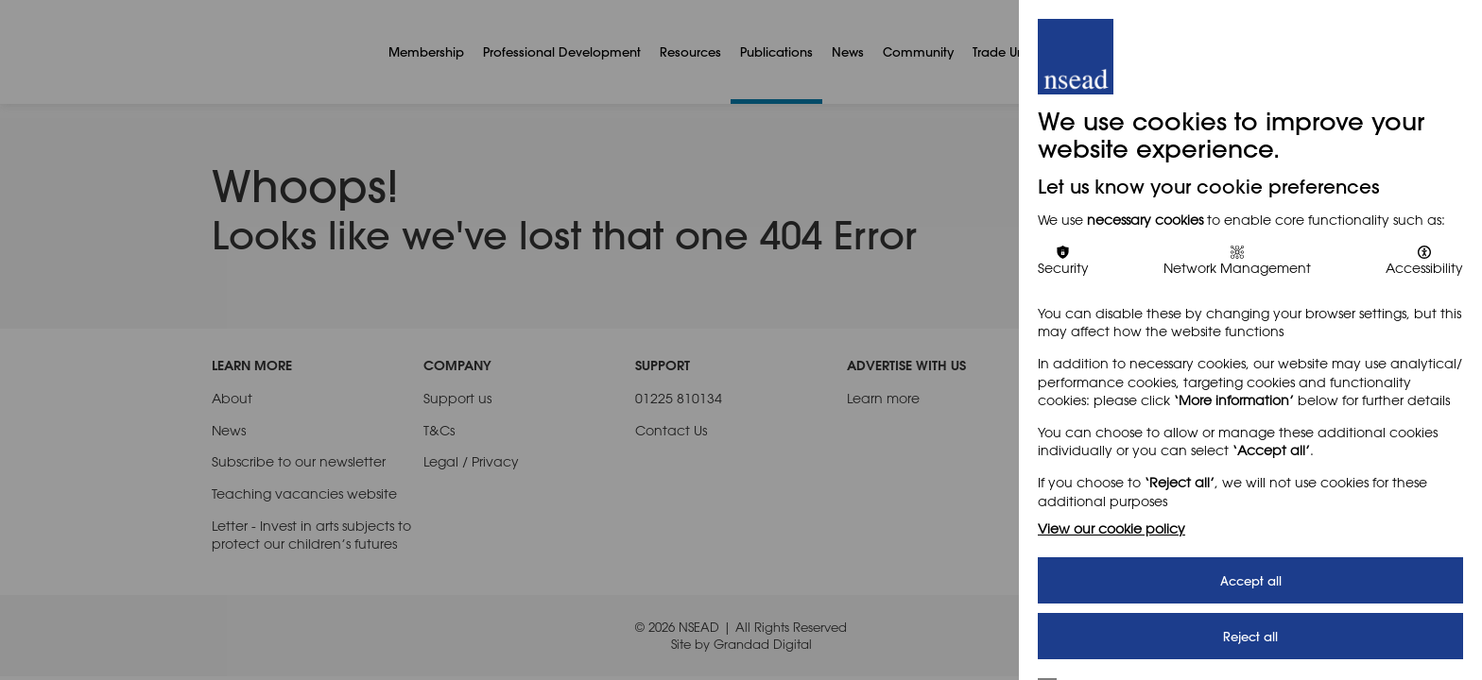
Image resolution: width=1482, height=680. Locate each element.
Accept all (1251, 580)
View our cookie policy (1111, 528)
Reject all (1250, 636)
